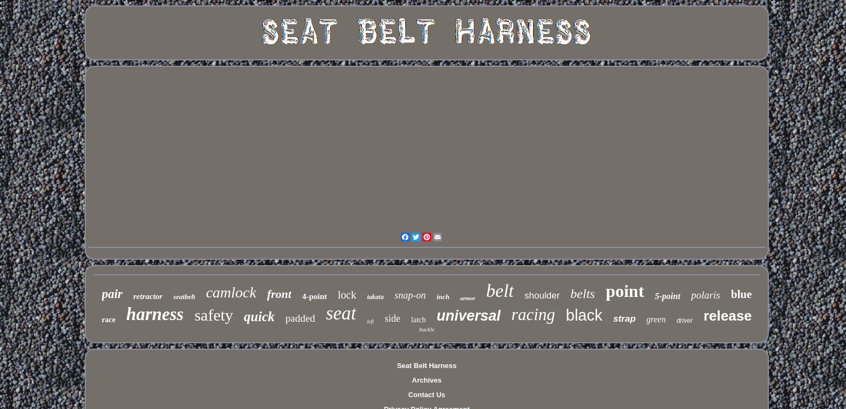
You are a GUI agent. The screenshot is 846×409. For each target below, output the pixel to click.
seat (341, 313)
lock (347, 295)
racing (533, 314)
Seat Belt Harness (427, 366)
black (584, 315)
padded (300, 318)
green (656, 319)
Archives (427, 380)
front (279, 294)
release (728, 316)
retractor (147, 296)
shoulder (542, 295)
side (392, 318)
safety (213, 315)
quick (259, 316)
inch (442, 297)
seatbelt (184, 297)
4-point (314, 296)
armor (467, 298)
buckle (427, 329)
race (108, 320)
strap (624, 319)
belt (500, 291)
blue (741, 294)
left (370, 321)
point (625, 291)
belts (582, 294)
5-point (667, 296)
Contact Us (427, 395)
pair (112, 294)
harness (154, 314)
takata (375, 297)
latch (418, 320)
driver (685, 320)
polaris (705, 295)
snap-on (410, 295)
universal (468, 316)
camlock (231, 292)
